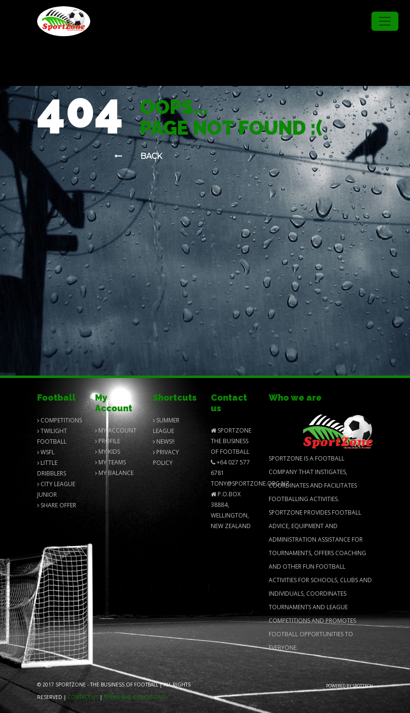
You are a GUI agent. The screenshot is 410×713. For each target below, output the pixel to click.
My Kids (107, 451)
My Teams (110, 462)
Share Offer (56, 505)
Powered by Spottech (349, 686)
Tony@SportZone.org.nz (250, 483)
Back (138, 156)
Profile (107, 441)
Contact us (83, 697)
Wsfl (46, 452)
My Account (116, 430)
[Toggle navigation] (384, 21)
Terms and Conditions (134, 697)
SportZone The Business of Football (231, 441)
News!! (164, 441)
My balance (114, 473)
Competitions (59, 420)
